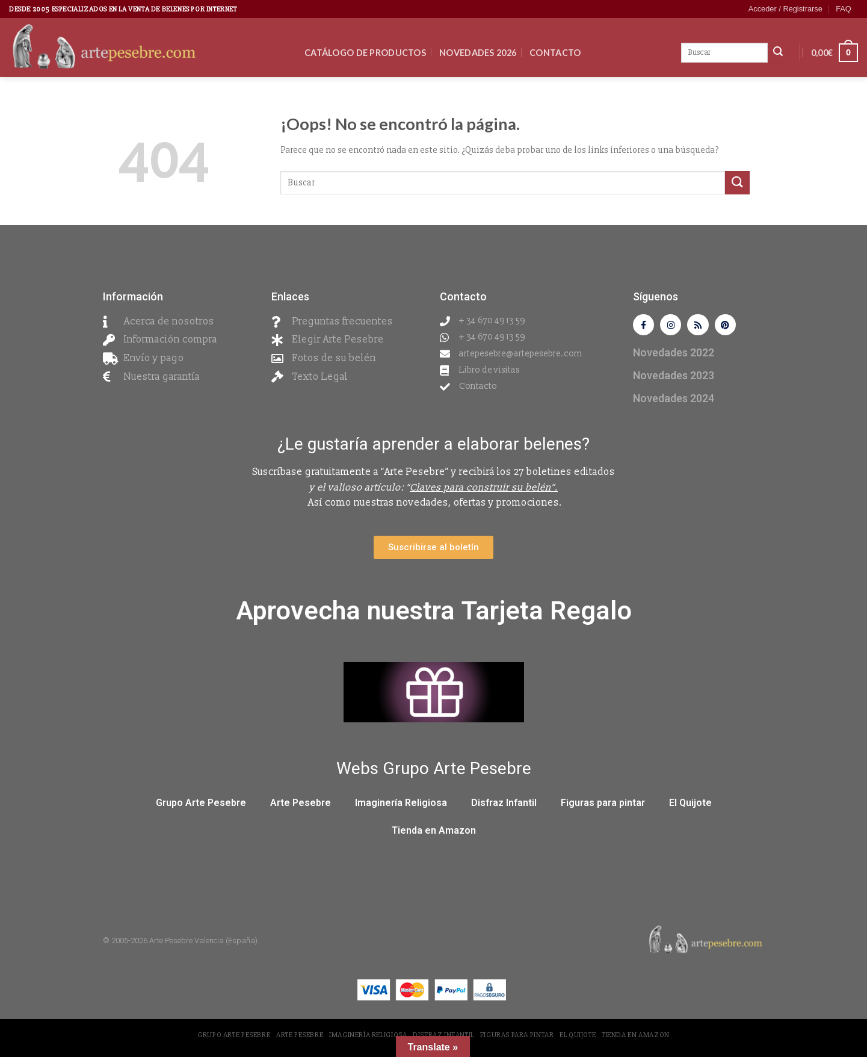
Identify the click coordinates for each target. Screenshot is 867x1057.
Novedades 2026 (477, 53)
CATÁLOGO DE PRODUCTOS (365, 53)
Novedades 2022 (673, 355)
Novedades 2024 (673, 400)
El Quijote (690, 805)
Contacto (555, 53)
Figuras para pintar (603, 805)
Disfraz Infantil (504, 805)
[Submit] (737, 182)
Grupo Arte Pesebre (201, 805)
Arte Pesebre (300, 805)
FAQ (843, 8)
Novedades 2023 (673, 377)
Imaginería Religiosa (401, 805)
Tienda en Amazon (434, 832)
